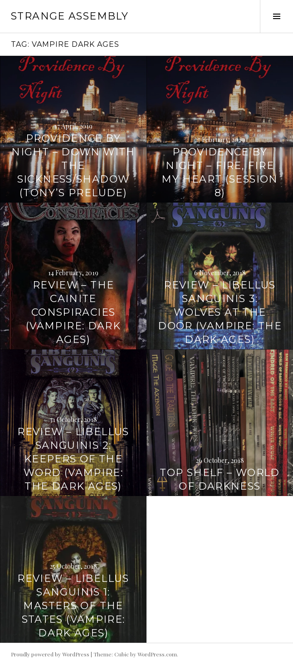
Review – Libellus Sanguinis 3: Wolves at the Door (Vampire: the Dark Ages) (220, 312)
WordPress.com (157, 654)
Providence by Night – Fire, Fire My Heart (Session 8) (219, 172)
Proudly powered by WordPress (50, 654)
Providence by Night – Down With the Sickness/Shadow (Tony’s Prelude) (73, 165)
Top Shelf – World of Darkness (219, 479)
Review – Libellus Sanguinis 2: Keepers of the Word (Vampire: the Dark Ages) (73, 459)
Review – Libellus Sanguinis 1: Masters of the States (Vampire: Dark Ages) (73, 605)
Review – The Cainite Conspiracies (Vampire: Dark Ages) (73, 312)
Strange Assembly (69, 16)
